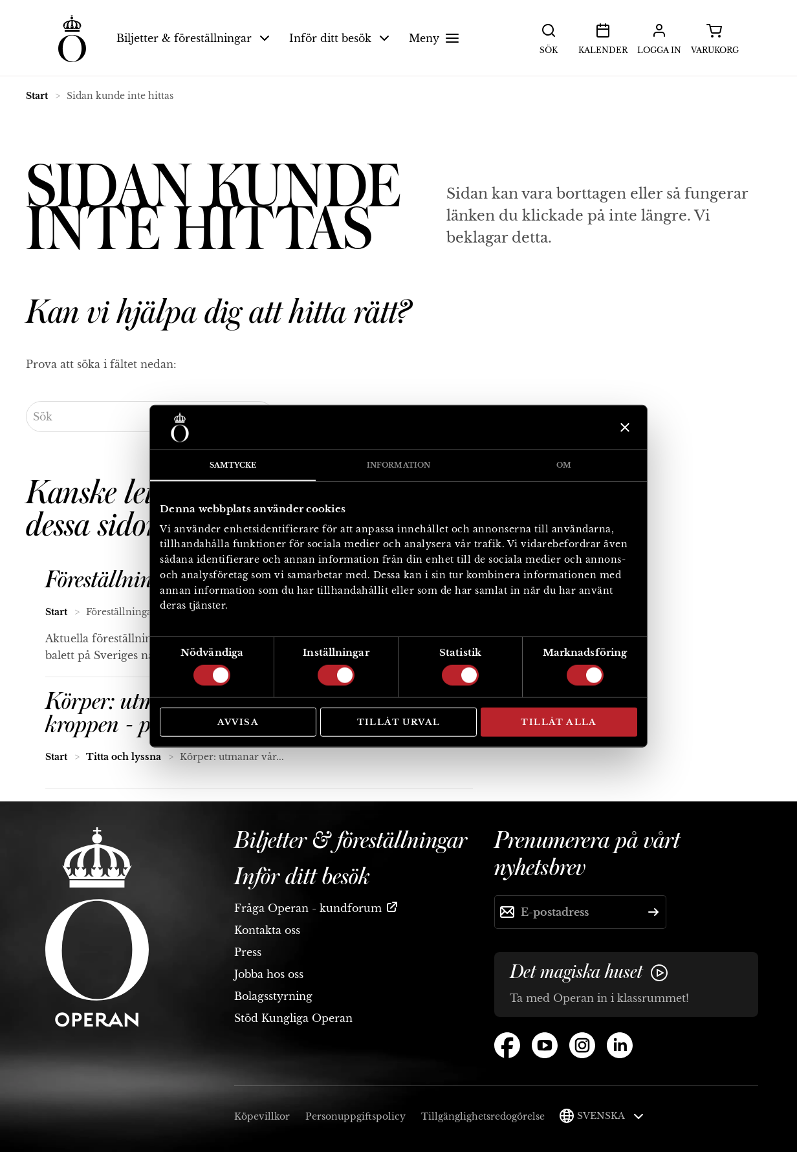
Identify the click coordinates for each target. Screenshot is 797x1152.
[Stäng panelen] (623, 428)
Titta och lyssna (123, 757)
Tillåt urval (399, 722)
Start (37, 96)
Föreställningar (113, 580)
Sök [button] (548, 37)
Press (247, 952)
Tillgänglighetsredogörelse (483, 1116)
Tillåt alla (558, 722)
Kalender (603, 37)
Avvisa (238, 722)
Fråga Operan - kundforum (308, 908)
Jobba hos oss (268, 974)
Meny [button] (436, 38)
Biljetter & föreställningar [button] (193, 38)
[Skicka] (653, 912)
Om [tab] (563, 465)
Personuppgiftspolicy (355, 1116)
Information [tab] (398, 465)
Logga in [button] (659, 37)
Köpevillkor (262, 1116)
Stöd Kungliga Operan (293, 1018)
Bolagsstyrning (273, 996)
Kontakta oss (267, 930)
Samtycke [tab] (233, 465)
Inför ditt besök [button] (339, 38)
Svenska (610, 1116)
